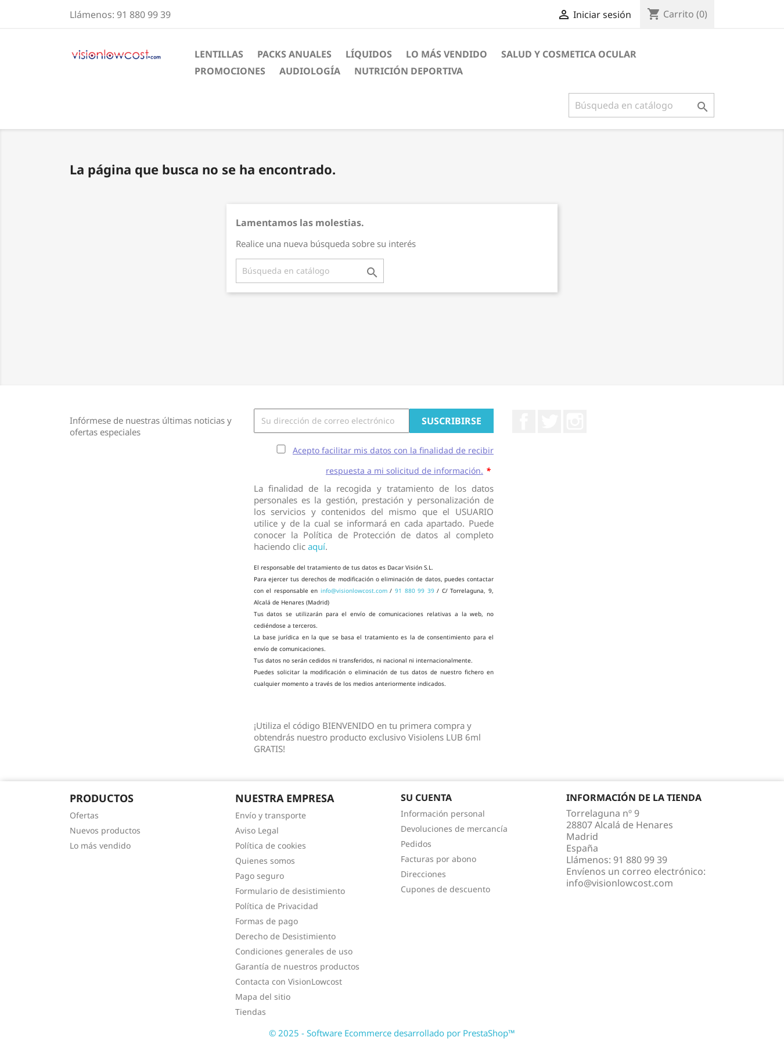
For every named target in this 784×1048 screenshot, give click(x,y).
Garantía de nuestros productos (297, 966)
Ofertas (84, 815)
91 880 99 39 (414, 590)
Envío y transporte (270, 815)
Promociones (230, 71)
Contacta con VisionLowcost (288, 981)
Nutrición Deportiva (408, 71)
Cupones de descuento (445, 889)
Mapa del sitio (262, 996)
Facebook (523, 421)
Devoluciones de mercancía (454, 828)
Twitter (549, 421)
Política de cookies (270, 845)
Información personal (443, 813)
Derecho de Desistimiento (285, 936)
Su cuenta (426, 797)
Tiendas (250, 1011)
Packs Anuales (294, 54)
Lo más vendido (100, 845)
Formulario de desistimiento (290, 890)
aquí (316, 546)
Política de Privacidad (276, 905)
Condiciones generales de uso (294, 951)
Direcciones (423, 873)
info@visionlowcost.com (354, 590)
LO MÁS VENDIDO (446, 54)
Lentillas (219, 54)
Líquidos (369, 54)
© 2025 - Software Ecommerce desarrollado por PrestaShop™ (392, 1033)
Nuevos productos (105, 830)
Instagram (575, 421)
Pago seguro (259, 875)
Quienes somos (265, 860)
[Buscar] (641, 105)
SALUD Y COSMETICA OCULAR (568, 54)
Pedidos (416, 843)
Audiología (309, 71)
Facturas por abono (438, 858)
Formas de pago (266, 921)
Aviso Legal (257, 830)
